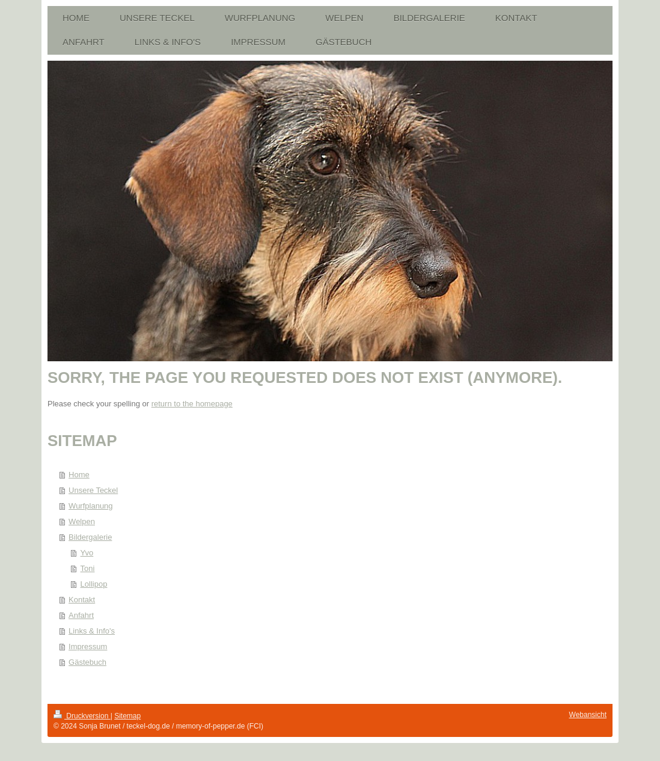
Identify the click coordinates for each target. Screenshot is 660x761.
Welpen (82, 521)
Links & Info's (92, 630)
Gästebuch (87, 662)
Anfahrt (81, 615)
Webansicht (588, 715)
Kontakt (82, 599)
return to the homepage (192, 403)
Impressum (88, 646)
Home (79, 474)
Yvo (87, 552)
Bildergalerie (90, 537)
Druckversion (82, 716)
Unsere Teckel (93, 490)
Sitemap (127, 716)
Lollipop (94, 583)
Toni (88, 568)
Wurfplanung (90, 505)
